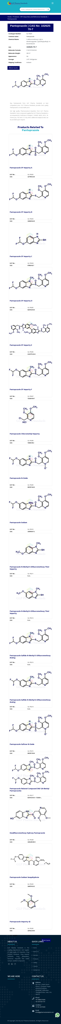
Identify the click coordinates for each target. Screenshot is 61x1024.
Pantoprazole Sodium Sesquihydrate (24, 877)
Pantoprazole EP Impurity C (21, 256)
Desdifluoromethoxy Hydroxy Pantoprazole (27, 833)
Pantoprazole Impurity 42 (20, 922)
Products (16, 17)
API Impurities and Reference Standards (34, 17)
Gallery (35, 962)
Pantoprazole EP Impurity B (21, 212)
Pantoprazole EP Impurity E (21, 345)
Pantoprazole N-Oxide (19, 478)
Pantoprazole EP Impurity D (21, 301)
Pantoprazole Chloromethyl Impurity (25, 434)
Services (35, 955)
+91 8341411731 (40, 1001)
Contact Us (36, 970)
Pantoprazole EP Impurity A (21, 168)
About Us (36, 951)
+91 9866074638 (40, 999)
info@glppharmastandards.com (44, 1012)
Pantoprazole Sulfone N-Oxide (22, 744)
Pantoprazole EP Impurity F (21, 389)
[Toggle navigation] (52, 3)
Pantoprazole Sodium (18, 522)
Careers (35, 966)
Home (10, 17)
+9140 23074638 (40, 1007)
